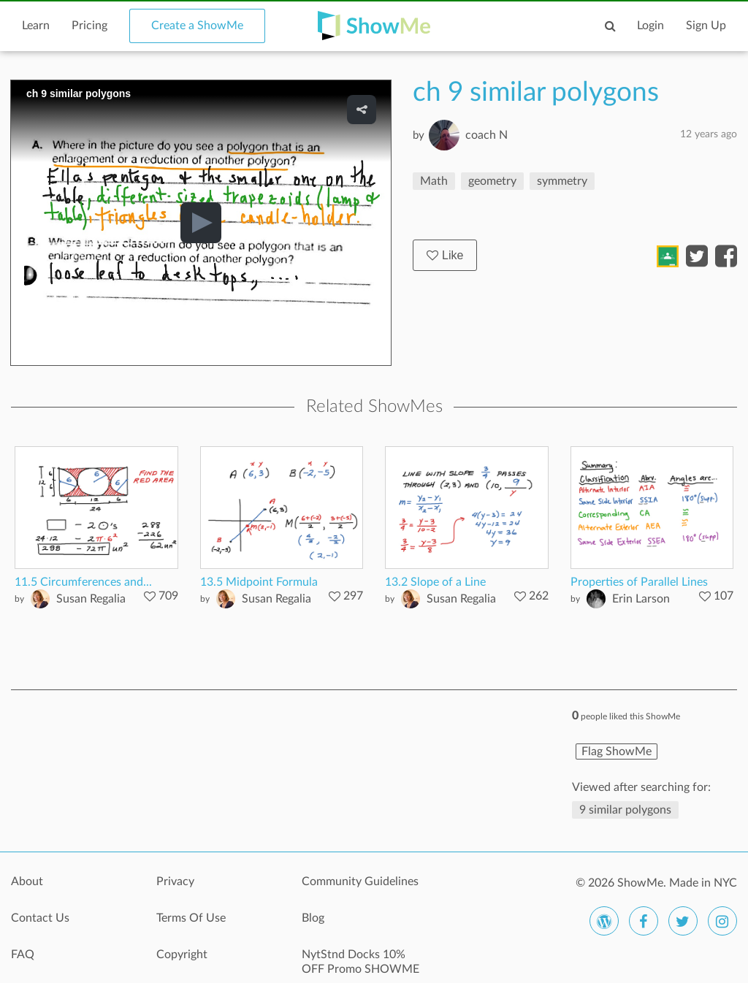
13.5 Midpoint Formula (259, 582)
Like (445, 255)
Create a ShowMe (197, 25)
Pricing (89, 25)
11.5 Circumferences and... (83, 582)
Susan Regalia (91, 599)
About (27, 881)
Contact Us (40, 918)
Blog (313, 918)
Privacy (175, 881)
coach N (486, 135)
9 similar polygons (625, 810)
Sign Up (706, 25)
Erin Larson (641, 599)
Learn (36, 25)
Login (650, 25)
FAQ (22, 954)
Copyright (181, 954)
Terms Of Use (191, 918)
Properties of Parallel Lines (639, 582)
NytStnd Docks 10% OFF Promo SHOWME (360, 962)
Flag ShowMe (616, 751)
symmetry (562, 181)
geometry (492, 181)
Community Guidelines (360, 881)
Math (434, 181)
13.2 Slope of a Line (435, 582)
